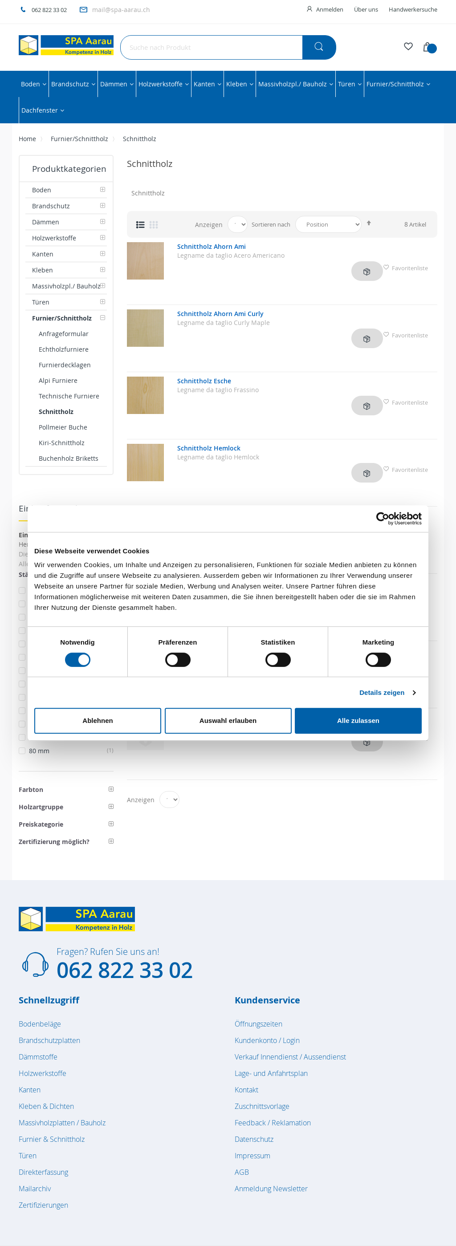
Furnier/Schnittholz (79, 138)
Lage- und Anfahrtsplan (271, 1073)
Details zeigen (381, 692)
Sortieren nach (271, 224)
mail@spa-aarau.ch (121, 9)
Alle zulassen (358, 720)
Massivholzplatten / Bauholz (62, 1123)
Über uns (366, 9)
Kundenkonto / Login (267, 1040)
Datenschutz (254, 1139)
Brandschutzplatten (49, 1040)
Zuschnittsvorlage (262, 1106)
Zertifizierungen (43, 1205)
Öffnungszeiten (258, 1024)
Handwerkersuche (413, 9)
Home (27, 138)
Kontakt (246, 1090)
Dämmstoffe (38, 1057)
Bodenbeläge (40, 1024)
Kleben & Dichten (46, 1106)
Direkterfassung (43, 1172)
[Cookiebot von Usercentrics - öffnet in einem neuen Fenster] (383, 518)
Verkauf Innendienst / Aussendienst (290, 1057)
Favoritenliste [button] (405, 265)
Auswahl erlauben (228, 720)
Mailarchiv (35, 1188)
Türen (28, 1156)
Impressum (252, 1156)
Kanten (30, 1090)
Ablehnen (97, 720)
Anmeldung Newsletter (271, 1188)
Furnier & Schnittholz (52, 1139)
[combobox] (228, 47)
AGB (242, 1172)
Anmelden (329, 9)
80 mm (71, 751)
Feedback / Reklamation (273, 1123)
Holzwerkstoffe (42, 1073)
